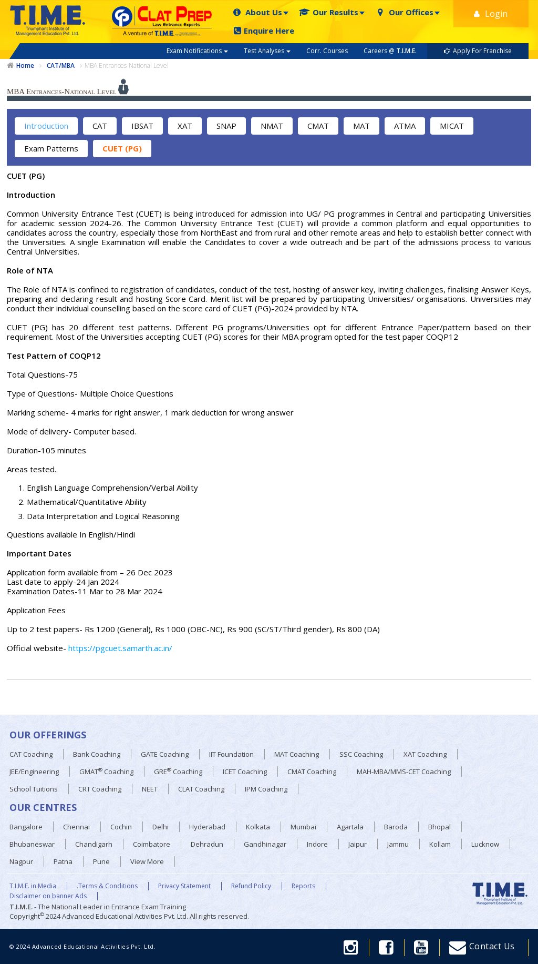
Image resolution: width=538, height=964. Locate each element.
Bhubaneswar (32, 844)
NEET (150, 789)
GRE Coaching (178, 771)
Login (491, 13)
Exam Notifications (197, 50)
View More (147, 861)
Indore (317, 844)
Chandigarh (93, 844)
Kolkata (258, 826)
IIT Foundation (231, 754)
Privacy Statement (184, 886)
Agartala (350, 826)
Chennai (76, 826)
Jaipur (357, 844)
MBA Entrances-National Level (127, 65)
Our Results (328, 12)
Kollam (440, 844)
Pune (101, 861)
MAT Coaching (296, 754)
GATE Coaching (165, 754)
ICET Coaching (245, 771)
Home (25, 66)
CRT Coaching (99, 789)
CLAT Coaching (201, 789)
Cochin (121, 826)
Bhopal (439, 826)
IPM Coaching (266, 789)
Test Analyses (267, 50)
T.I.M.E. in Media (32, 886)
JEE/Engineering (34, 771)
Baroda (396, 826)
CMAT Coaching (311, 771)
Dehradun (207, 844)
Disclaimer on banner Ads (48, 896)
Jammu (398, 844)
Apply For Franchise (478, 50)
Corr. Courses (327, 50)
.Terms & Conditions (107, 886)
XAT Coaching (425, 754)
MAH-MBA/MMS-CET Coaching (404, 771)
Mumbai (303, 826)
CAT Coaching (31, 754)
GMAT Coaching (106, 771)
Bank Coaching (96, 754)
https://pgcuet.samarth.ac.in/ (120, 648)
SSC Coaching (361, 754)
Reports (303, 886)
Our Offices (404, 12)
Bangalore (26, 826)
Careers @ (390, 50)
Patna (63, 861)
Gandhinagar (265, 844)
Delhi (160, 826)
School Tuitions (33, 789)
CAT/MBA (61, 66)
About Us (257, 12)
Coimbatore (151, 844)
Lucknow (485, 844)
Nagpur (21, 861)
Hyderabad (207, 826)
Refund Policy (251, 886)
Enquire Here (264, 31)
